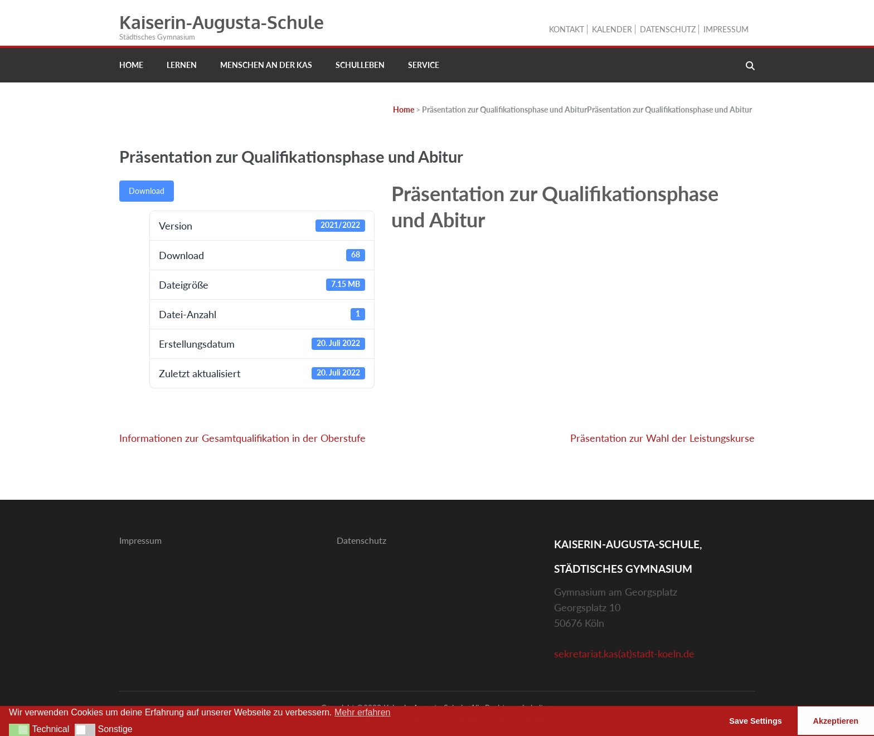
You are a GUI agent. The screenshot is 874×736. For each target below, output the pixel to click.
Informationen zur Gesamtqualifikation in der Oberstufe (242, 438)
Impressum (726, 29)
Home (131, 65)
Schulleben (360, 65)
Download (146, 191)
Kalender (612, 29)
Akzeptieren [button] (836, 720)
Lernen (182, 65)
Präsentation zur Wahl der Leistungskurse (662, 438)
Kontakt (566, 29)
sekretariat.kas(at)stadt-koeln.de (624, 653)
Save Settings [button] (755, 720)
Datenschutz (668, 29)
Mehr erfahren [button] (362, 712)
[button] (19, 730)
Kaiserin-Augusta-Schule (221, 22)
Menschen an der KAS (266, 65)
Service (423, 65)
